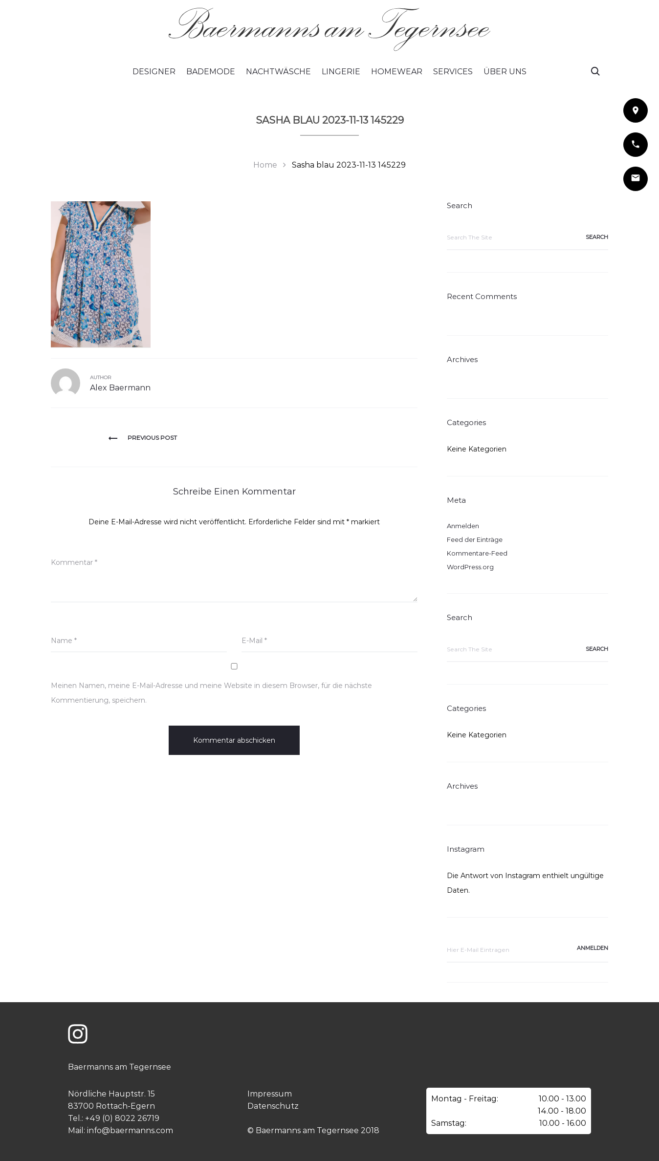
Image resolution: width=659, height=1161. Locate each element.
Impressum (269, 1093)
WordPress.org (470, 567)
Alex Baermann (120, 387)
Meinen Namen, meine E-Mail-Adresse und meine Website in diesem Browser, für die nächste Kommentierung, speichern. (211, 693)
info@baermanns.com (130, 1130)
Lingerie (341, 71)
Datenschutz (273, 1106)
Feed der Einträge (475, 539)
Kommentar (74, 562)
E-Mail (254, 640)
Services (453, 71)
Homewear (396, 71)
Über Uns (505, 71)
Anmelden (463, 526)
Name (64, 640)
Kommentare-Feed (477, 553)
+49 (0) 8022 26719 (122, 1118)
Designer (154, 71)
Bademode (210, 71)
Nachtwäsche (278, 71)
